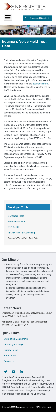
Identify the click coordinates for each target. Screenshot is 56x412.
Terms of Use (10, 355)
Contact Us (9, 361)
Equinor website (40, 83)
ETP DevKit (13, 227)
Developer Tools (16, 216)
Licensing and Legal (13, 344)
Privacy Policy (11, 350)
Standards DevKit (16, 221)
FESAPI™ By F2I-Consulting (21, 232)
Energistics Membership (16, 339)
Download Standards (40, 18)
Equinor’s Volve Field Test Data (23, 238)
